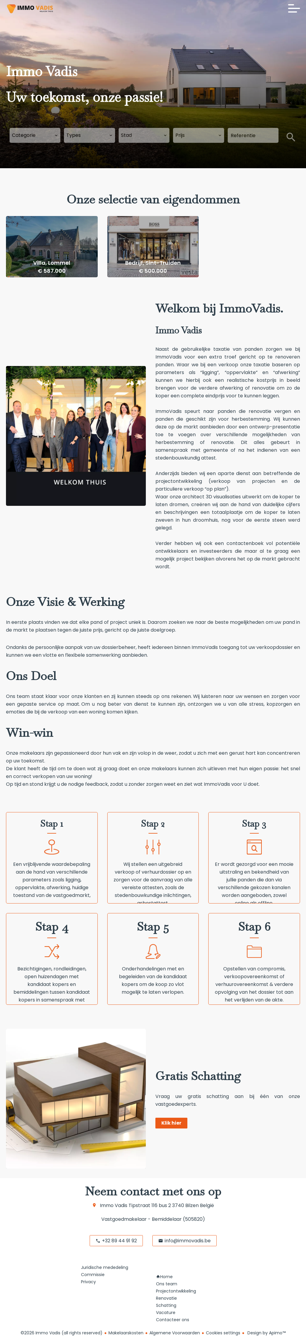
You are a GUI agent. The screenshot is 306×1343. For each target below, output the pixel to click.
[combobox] (35, 135)
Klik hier (171, 1123)
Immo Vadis (113, 1205)
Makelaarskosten (125, 1333)
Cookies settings (223, 1333)
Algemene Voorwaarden (174, 1333)
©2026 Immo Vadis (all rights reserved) (61, 1333)
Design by (266, 1333)
